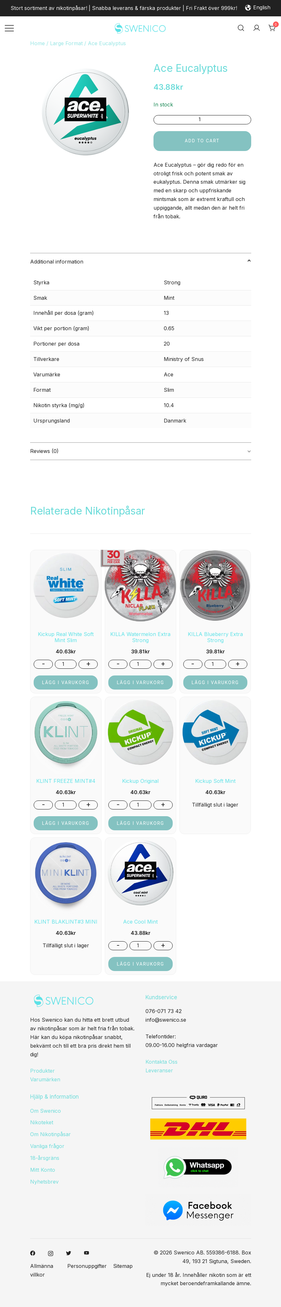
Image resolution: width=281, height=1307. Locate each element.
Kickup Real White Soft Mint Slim (66, 637)
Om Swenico (45, 1111)
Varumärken (45, 1079)
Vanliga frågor (47, 1146)
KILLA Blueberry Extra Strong (215, 637)
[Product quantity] (202, 119)
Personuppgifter (87, 1266)
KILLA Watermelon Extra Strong (140, 637)
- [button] (43, 664)
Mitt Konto (42, 1170)
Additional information (56, 261)
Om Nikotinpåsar (50, 1134)
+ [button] (88, 664)
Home (37, 43)
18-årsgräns (44, 1158)
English (257, 8)
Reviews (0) (44, 451)
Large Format (66, 43)
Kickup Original (140, 781)
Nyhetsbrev (44, 1181)
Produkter (42, 1071)
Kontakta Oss (161, 1062)
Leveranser (159, 1070)
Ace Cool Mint (140, 921)
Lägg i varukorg (65, 682)
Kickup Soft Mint (215, 781)
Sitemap (123, 1266)
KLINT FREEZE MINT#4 (65, 781)
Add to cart (202, 140)
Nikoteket (41, 1122)
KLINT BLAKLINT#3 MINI (65, 921)
